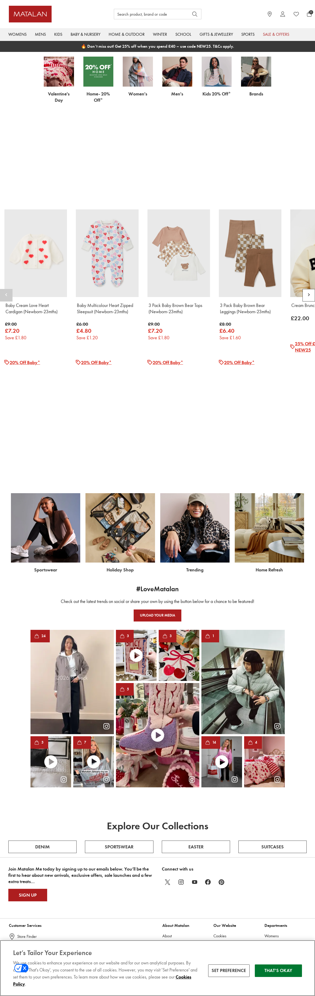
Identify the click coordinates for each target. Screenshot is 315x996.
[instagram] (181, 784)
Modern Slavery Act (178, 858)
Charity (168, 879)
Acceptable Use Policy (231, 916)
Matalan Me (27, 895)
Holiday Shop (275, 890)
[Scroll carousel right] (308, 246)
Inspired (270, 931)
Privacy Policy (224, 884)
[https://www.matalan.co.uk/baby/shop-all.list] (157, 130)
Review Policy (224, 848)
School (183, 34)
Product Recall (28, 907)
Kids (58, 34)
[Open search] (195, 14)
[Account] (282, 14)
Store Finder (27, 838)
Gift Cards (25, 861)
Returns (23, 884)
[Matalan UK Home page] (45, 14)
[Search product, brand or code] (146, 14)
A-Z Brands (273, 910)
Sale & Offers (276, 34)
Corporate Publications (180, 869)
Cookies (219, 837)
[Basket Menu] (309, 14)
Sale (267, 921)
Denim (42, 749)
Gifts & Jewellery (216, 34)
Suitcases (272, 749)
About (167, 837)
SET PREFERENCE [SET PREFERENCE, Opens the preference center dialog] (229, 970)
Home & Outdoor (127, 34)
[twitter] (167, 784)
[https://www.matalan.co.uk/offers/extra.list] (157, 361)
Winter (160, 34)
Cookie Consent (30, 918)
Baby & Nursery (85, 34)
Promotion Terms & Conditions (228, 861)
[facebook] (208, 784)
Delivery (23, 872)
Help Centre (27, 849)
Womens (17, 34)
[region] (157, 968)
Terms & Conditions (228, 874)
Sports (248, 34)
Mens (40, 34)
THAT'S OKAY (278, 970)
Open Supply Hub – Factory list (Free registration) (178, 905)
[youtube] (194, 784)
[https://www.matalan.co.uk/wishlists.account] (296, 14)
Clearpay (220, 905)
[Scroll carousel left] (6, 246)
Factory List (171, 921)
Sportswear (119, 749)
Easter (195, 749)
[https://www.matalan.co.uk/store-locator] (269, 14)
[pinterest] (221, 784)
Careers (168, 848)
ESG (166, 890)
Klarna (218, 895)
